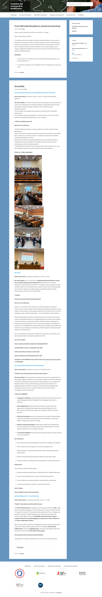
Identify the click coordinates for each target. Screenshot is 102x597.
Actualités (19, 86)
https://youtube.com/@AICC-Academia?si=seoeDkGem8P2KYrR (31, 343)
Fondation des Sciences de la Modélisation (17, 6)
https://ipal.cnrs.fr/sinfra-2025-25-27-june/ (32, 504)
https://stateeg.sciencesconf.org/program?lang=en (34, 373)
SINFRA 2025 (20, 547)
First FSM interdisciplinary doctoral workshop (37, 26)
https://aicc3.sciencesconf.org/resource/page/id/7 (28, 299)
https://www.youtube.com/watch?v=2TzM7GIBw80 (32, 361)
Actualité (22, 72)
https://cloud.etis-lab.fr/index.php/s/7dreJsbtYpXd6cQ (29, 535)
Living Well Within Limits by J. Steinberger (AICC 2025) (29, 347)
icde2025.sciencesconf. (26, 121)
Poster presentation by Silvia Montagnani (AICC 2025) (29, 355)
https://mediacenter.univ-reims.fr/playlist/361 (27, 492)
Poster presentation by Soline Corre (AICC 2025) (27, 351)
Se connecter (59, 592)
